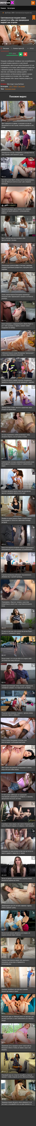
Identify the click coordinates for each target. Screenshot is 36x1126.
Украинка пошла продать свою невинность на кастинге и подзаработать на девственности (17, 1103)
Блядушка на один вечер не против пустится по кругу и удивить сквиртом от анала (17, 852)
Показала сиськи (10, 89)
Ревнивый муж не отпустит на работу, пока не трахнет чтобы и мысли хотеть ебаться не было (18, 1076)
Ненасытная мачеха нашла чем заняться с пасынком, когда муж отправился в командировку (15, 962)
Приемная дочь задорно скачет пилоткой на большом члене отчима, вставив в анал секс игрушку (16, 1048)
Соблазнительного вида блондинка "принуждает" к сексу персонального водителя (18, 354)
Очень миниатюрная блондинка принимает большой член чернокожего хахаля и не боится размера (17, 296)
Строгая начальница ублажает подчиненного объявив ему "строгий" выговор (16, 576)
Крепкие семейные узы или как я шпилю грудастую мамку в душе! (15, 990)
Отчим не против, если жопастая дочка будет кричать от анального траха (17, 632)
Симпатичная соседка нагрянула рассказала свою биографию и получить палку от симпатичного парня (18, 464)
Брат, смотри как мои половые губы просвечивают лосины (13, 239)
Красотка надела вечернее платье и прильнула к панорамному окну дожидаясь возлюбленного (18, 548)
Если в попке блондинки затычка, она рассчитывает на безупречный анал (14, 741)
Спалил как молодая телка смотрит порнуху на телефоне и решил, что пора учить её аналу (17, 687)
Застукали (21, 86)
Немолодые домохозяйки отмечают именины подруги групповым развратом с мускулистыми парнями (17, 267)
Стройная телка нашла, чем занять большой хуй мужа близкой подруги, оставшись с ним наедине (18, 825)
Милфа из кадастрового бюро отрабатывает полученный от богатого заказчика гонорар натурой (17, 520)
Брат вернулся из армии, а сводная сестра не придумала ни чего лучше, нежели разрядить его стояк (18, 125)
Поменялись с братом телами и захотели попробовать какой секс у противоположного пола (17, 604)
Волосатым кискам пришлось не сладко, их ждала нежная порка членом (16, 934)
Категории (11, 8)
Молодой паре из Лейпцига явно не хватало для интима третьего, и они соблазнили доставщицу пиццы (18, 1018)
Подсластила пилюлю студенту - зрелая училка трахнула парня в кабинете (17, 714)
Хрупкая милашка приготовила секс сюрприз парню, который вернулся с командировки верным (16, 211)
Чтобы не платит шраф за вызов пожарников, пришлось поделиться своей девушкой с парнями (18, 381)
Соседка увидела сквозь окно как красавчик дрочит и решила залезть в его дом (16, 492)
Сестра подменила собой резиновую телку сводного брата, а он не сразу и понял (16, 436)
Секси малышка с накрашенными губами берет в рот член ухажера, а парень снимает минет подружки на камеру (17, 326)
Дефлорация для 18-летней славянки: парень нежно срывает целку (17, 906)
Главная (3, 8)
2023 (10, 86)
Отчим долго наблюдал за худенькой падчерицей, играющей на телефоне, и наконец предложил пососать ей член (17, 796)
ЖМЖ (15, 86)
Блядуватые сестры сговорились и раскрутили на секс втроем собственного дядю (18, 153)
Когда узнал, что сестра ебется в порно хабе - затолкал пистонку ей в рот (17, 659)
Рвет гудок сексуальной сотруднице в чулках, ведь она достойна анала (17, 768)
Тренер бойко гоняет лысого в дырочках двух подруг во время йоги (17, 408)
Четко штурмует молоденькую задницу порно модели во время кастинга (17, 879)
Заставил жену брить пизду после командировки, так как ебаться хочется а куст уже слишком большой (18, 182)
